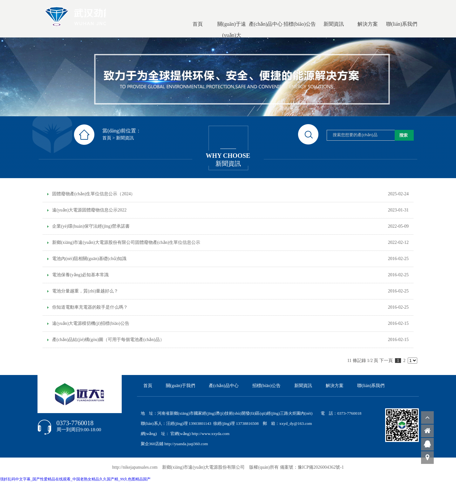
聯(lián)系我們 (371, 385)
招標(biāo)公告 (266, 385)
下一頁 (386, 360)
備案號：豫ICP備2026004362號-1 (312, 467)
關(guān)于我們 (180, 385)
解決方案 (335, 385)
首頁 (106, 138)
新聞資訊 (125, 138)
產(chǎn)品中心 (224, 385)
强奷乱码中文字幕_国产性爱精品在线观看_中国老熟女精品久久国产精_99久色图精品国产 (75, 479)
